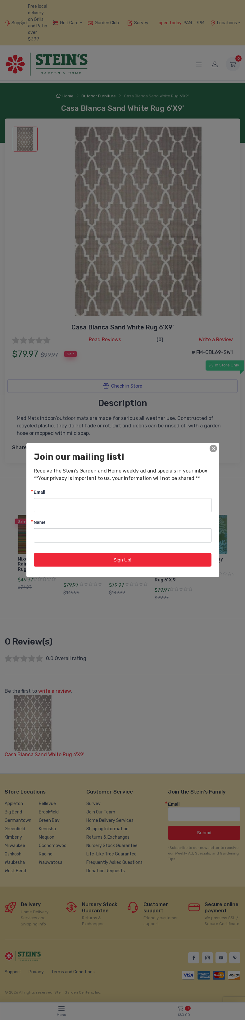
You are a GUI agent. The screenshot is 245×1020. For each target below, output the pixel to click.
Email (39, 491)
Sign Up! (123, 559)
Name (40, 521)
